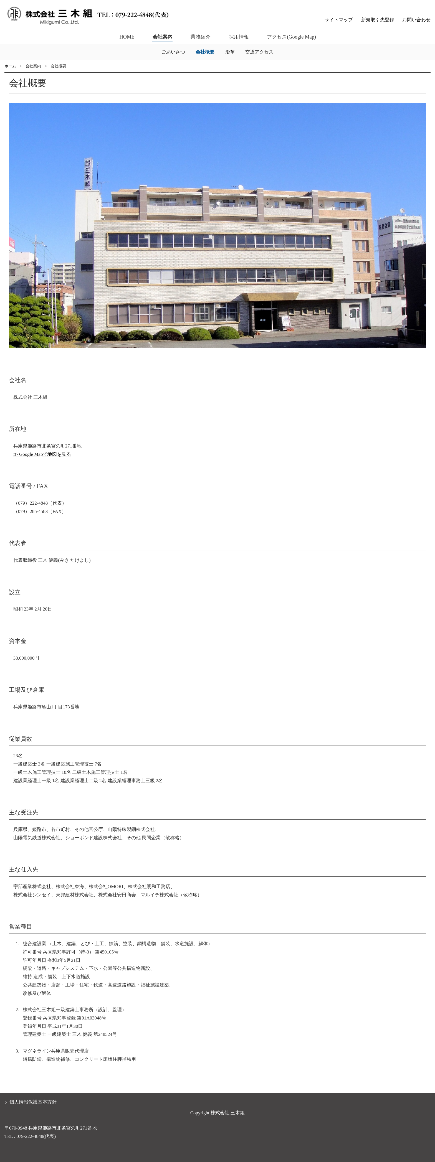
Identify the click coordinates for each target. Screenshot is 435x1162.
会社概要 (205, 52)
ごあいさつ (173, 52)
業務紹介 (199, 37)
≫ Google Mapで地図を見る (42, 454)
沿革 (230, 52)
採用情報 (238, 37)
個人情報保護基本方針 (33, 1102)
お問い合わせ (416, 19)
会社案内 (161, 37)
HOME (125, 37)
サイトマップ (339, 19)
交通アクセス (259, 52)
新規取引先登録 (377, 19)
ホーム (10, 66)
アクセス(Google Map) (292, 37)
